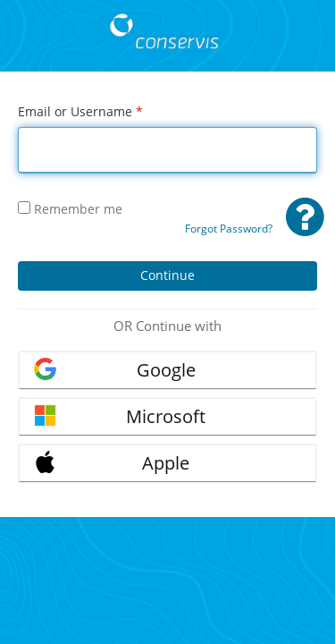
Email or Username (80, 111)
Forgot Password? (228, 228)
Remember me (70, 208)
